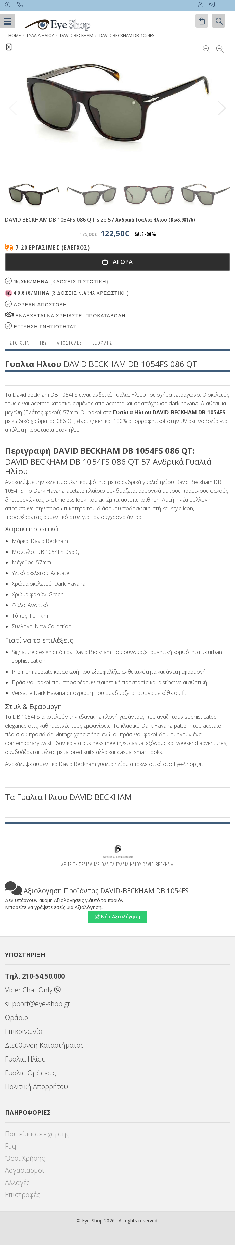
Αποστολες (69, 343)
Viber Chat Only (33, 989)
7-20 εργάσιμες (53, 247)
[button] (222, 108)
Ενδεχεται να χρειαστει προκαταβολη (65, 315)
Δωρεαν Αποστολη (36, 304)
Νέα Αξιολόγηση (117, 916)
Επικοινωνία (24, 1031)
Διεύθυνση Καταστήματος (44, 1045)
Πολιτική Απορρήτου (36, 1086)
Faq (10, 1146)
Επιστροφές (22, 1194)
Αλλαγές (17, 1182)
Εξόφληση (103, 343)
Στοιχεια (19, 343)
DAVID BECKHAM (76, 35)
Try (43, 343)
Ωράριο (16, 1017)
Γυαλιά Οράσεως (30, 1072)
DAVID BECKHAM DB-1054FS (127, 35)
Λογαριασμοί (24, 1170)
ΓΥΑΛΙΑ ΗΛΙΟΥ (40, 35)
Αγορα (117, 262)
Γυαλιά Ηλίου (25, 1059)
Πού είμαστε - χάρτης (37, 1133)
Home (14, 35)
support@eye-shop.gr (37, 1003)
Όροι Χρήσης (25, 1158)
